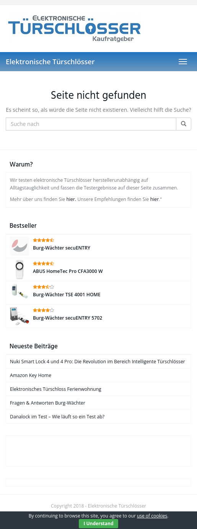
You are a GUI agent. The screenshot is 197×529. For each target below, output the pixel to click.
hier (154, 199)
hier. (71, 199)
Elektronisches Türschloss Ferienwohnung (55, 389)
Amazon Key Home (30, 375)
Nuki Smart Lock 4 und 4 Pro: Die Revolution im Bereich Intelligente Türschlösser (97, 361)
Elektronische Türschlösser (50, 61)
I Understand (98, 523)
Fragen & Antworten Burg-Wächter (47, 403)
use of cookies (152, 516)
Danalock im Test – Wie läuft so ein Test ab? (57, 416)
